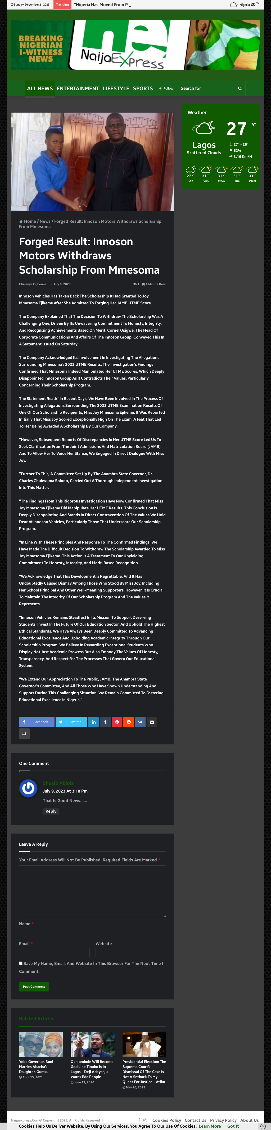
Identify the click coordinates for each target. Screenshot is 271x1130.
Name (26, 923)
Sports (143, 88)
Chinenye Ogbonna (32, 284)
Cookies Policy (166, 1120)
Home (27, 221)
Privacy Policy (223, 1120)
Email (26, 943)
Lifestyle (116, 88)
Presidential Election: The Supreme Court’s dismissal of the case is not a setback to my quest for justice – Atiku (144, 1072)
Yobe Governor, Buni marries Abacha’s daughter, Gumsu (36, 1067)
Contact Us (195, 1120)
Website (104, 943)
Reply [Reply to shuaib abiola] (51, 811)
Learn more (210, 1126)
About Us (249, 1120)
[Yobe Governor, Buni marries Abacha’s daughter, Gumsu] (41, 1044)
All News (40, 88)
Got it (233, 1126)
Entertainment (78, 88)
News (45, 221)
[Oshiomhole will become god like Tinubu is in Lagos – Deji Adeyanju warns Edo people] (93, 1044)
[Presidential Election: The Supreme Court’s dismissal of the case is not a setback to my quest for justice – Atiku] (144, 1044)
